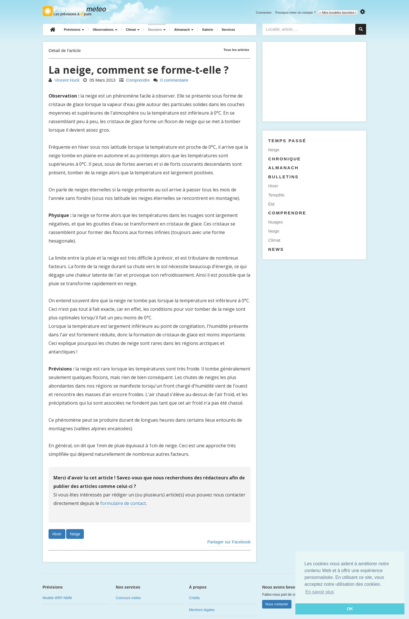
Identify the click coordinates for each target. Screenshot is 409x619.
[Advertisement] (314, 81)
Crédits (194, 598)
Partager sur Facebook (229, 541)
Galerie (207, 29)
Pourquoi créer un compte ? (295, 12)
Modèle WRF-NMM (57, 598)
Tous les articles (236, 49)
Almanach (183, 29)
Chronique (284, 158)
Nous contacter (276, 604)
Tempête (276, 194)
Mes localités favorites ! (338, 12)
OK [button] (350, 608)
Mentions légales (202, 610)
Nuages (275, 222)
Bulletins (283, 176)
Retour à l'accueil (76, 11)
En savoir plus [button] (319, 591)
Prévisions (74, 29)
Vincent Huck (64, 80)
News (276, 249)
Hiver (57, 534)
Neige (75, 534)
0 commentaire (170, 80)
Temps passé (287, 140)
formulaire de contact (123, 503)
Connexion (264, 12)
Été (271, 204)
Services (228, 29)
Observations (105, 29)
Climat (132, 29)
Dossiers (157, 29)
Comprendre (134, 80)
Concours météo (128, 598)
